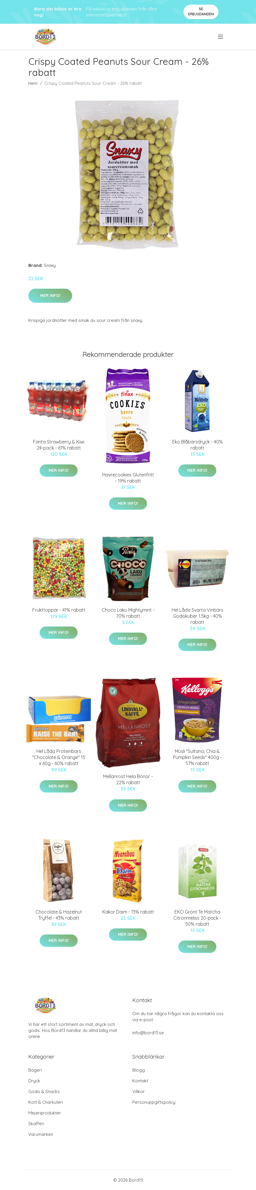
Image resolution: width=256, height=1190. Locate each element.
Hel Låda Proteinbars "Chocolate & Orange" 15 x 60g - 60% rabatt (58, 757)
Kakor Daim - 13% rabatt (128, 912)
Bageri (35, 1070)
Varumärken (40, 1134)
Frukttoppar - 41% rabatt (58, 610)
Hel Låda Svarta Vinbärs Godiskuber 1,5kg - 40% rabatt (197, 616)
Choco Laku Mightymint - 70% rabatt (128, 613)
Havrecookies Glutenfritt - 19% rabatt (128, 478)
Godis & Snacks (44, 1091)
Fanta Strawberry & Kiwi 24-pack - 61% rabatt (58, 445)
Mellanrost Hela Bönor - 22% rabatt (128, 779)
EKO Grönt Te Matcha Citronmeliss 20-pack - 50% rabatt (197, 918)
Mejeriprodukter (44, 1113)
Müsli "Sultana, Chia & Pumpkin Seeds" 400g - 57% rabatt (197, 757)
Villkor (138, 1091)
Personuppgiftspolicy (153, 1102)
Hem (33, 83)
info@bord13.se (148, 1032)
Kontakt (140, 1080)
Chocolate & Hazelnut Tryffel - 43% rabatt (59, 915)
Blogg (138, 1070)
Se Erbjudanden (201, 11)
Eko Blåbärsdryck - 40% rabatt (197, 445)
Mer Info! (50, 295)
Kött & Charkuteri (45, 1102)
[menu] (221, 36)
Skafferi (36, 1123)
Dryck (34, 1080)
